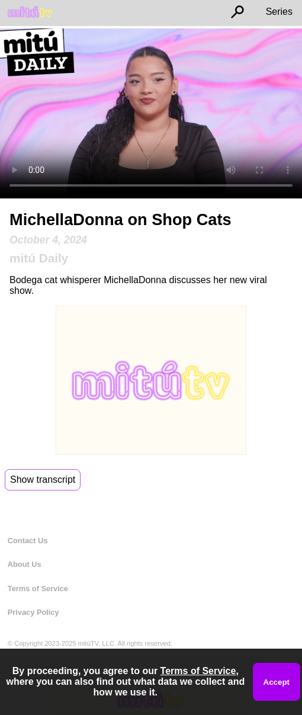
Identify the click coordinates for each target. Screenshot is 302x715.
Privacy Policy (33, 612)
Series (279, 12)
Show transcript (42, 479)
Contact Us (28, 540)
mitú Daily (38, 258)
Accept (277, 682)
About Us (24, 564)
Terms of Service (38, 588)
